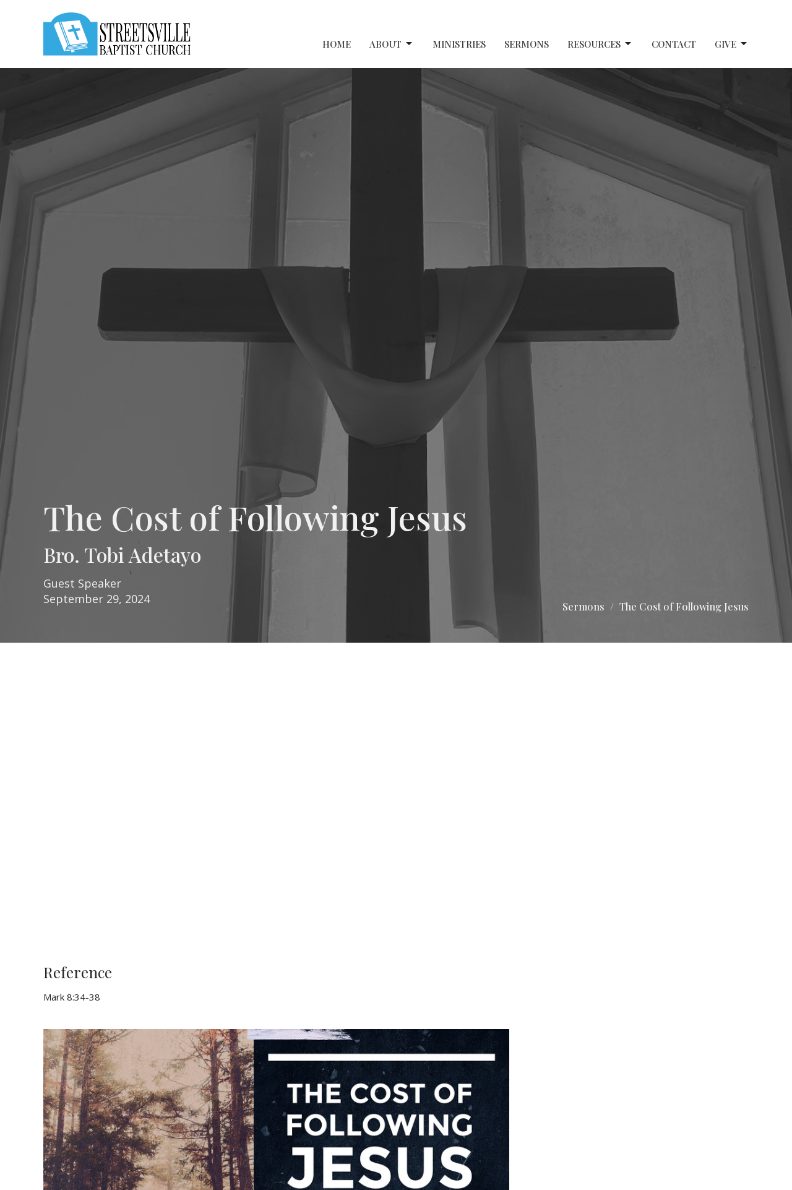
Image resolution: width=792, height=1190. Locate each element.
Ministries (459, 44)
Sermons (526, 44)
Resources (600, 44)
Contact (674, 44)
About (391, 44)
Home (336, 44)
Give (732, 44)
